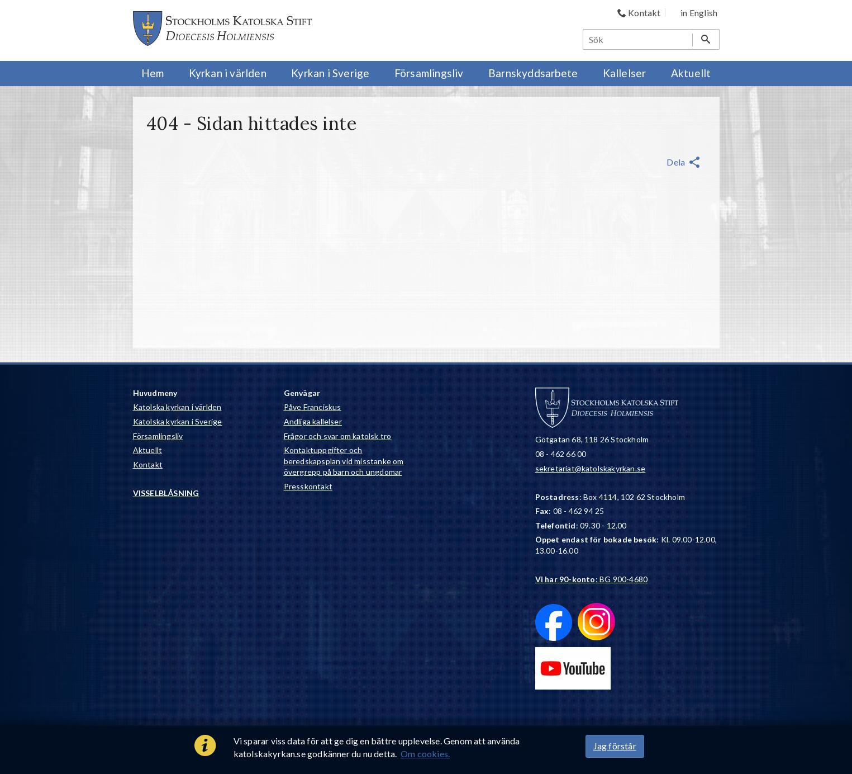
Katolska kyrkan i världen (177, 407)
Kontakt (148, 464)
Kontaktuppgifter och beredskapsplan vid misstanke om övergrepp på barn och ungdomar (344, 460)
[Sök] (638, 39)
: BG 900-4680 (591, 579)
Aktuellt (148, 450)
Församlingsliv (158, 436)
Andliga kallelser (313, 421)
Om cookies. (425, 753)
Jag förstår (614, 745)
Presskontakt (308, 486)
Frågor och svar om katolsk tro (338, 436)
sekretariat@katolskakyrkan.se (590, 468)
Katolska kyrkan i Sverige (177, 421)
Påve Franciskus (312, 407)
